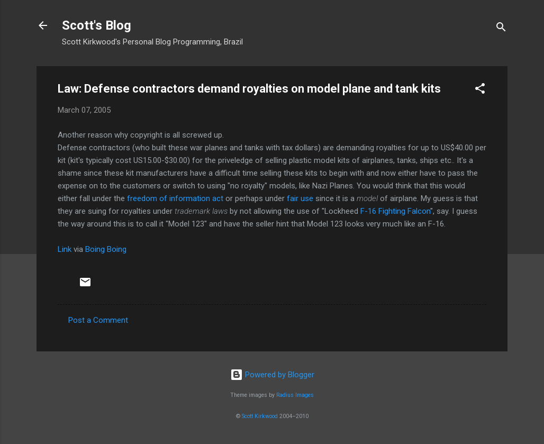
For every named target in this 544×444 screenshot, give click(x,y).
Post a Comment (98, 320)
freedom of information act (175, 198)
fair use (300, 198)
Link (64, 249)
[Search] (501, 29)
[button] (480, 90)
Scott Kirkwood (260, 416)
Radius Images (295, 395)
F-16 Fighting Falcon (395, 211)
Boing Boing (105, 249)
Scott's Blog (96, 25)
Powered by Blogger (272, 374)
